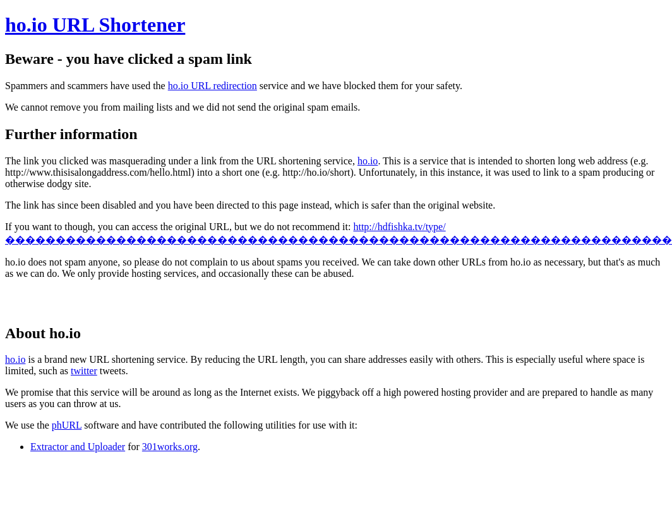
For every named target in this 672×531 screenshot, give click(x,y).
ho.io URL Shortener (95, 24)
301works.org (170, 446)
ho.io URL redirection (212, 85)
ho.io (367, 161)
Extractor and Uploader (77, 446)
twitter (84, 370)
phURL (66, 425)
